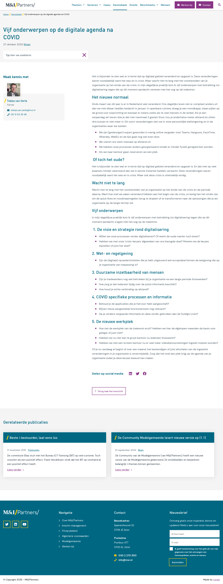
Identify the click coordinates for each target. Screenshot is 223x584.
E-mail (175, 542)
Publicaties (33, 455)
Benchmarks (147, 5)
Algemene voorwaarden (75, 536)
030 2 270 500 (127, 555)
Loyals (216, 579)
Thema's (77, 5)
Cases (107, 5)
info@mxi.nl (125, 560)
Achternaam (178, 533)
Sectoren (92, 5)
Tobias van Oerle (17, 100)
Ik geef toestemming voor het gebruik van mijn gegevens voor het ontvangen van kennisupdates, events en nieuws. (196, 552)
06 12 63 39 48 (19, 114)
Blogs (27, 44)
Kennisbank (120, 5)
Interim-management (74, 525)
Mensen (165, 5)
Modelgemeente (71, 541)
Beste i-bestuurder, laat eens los (33, 437)
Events (134, 5)
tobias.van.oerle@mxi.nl (23, 110)
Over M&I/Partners (72, 520)
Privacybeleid (69, 531)
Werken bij (68, 546)
